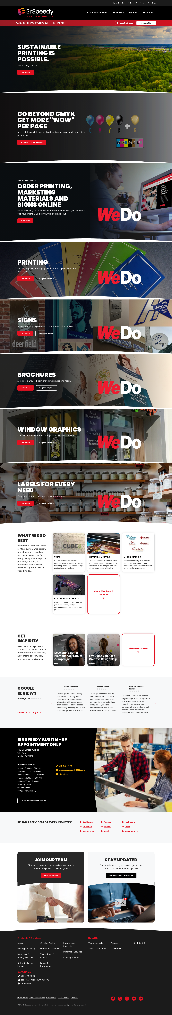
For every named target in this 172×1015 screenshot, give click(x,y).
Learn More (25, 72)
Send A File (146, 23)
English (116, 3)
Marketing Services (49, 948)
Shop (154, 3)
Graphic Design (132, 556)
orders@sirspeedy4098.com (70, 770)
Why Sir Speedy (95, 943)
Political (107, 826)
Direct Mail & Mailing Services (25, 956)
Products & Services (97, 12)
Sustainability (140, 943)
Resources (148, 12)
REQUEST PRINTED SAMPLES (32, 142)
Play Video (25, 333)
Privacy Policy (22, 998)
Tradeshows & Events (47, 956)
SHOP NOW (25, 221)
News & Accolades (97, 948)
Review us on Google (27, 712)
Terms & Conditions (37, 998)
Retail (106, 831)
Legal (127, 826)
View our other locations (32, 800)
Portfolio (117, 12)
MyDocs (131, 3)
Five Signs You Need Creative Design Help (103, 657)
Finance (107, 822)
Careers (114, 943)
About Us (132, 12)
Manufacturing (131, 831)
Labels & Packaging (45, 964)
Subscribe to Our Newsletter (121, 875)
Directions (61, 774)
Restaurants (88, 831)
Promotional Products (66, 598)
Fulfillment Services (72, 951)
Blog (123, 3)
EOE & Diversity (63, 998)
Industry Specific (71, 957)
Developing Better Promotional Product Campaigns (68, 656)
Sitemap (74, 998)
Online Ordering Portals (25, 964)
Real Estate (88, 822)
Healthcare (130, 822)
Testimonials (117, 948)
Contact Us (145, 3)
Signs (57, 556)
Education (87, 826)
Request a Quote (125, 23)
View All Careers (51, 875)
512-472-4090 (59, 23)
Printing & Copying (99, 556)
